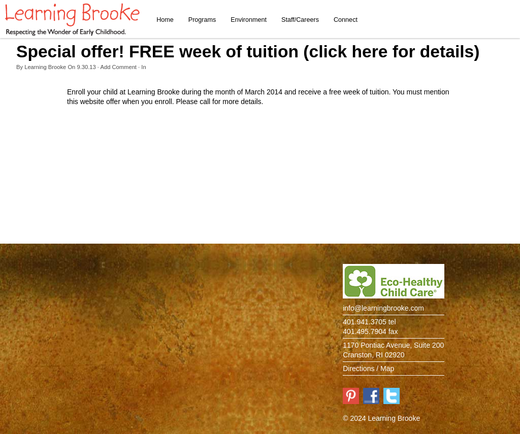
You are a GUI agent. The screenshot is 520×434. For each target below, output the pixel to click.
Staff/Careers (300, 19)
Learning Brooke (45, 67)
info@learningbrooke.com (383, 308)
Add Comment (118, 67)
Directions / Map (368, 368)
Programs (202, 19)
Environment (249, 19)
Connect (346, 19)
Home (165, 19)
